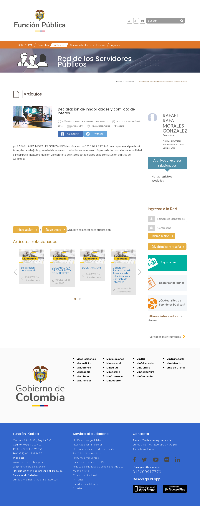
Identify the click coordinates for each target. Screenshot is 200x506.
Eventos (100, 45)
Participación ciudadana (87, 453)
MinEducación (144, 363)
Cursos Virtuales (80, 45)
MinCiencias (84, 380)
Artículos (59, 45)
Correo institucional (85, 475)
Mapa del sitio (81, 470)
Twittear (98, 133)
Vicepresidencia (86, 359)
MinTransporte (175, 359)
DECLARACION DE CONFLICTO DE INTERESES (61, 270)
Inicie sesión (25, 230)
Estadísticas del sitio (85, 483)
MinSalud (112, 367)
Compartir (73, 133)
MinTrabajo (83, 372)
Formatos (43, 45)
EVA (30, 45)
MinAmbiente (144, 376)
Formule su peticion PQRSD (89, 462)
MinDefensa (84, 367)
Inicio (119, 81)
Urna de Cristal (175, 367)
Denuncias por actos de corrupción (94, 449)
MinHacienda (114, 363)
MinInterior (83, 376)
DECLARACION (91, 267)
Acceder (77, 488)
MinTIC (140, 359)
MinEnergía (113, 372)
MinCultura (143, 367)
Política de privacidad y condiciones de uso (98, 466)
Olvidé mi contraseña (166, 247)
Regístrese (53, 230)
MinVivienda (173, 363)
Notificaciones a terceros (88, 444)
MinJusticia (83, 363)
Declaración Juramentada (28, 269)
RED (21, 45)
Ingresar (115, 45)
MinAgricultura (145, 372)
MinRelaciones (115, 359)
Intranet (78, 479)
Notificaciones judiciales (87, 440)
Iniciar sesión (160, 236)
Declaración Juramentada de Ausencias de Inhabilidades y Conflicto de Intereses (122, 274)
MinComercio (114, 376)
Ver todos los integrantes (165, 336)
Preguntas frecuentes (86, 457)
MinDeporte (113, 380)
